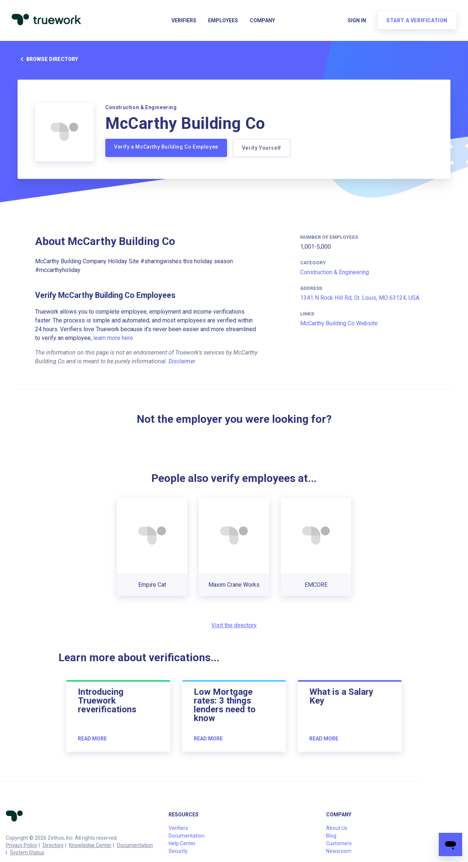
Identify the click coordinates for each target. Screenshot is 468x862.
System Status (27, 852)
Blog (331, 836)
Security (178, 851)
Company (262, 20)
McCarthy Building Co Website (339, 323)
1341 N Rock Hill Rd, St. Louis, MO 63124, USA (359, 297)
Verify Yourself (261, 148)
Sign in (357, 20)
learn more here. (113, 337)
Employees (223, 20)
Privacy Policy (21, 845)
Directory (53, 845)
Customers (339, 843)
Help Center (182, 843)
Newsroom (338, 851)
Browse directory (48, 59)
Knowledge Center (90, 845)
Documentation (135, 845)
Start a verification (417, 20)
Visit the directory (234, 625)
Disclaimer (182, 361)
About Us (336, 828)
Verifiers (183, 20)
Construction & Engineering (334, 272)
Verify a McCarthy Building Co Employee (166, 147)
